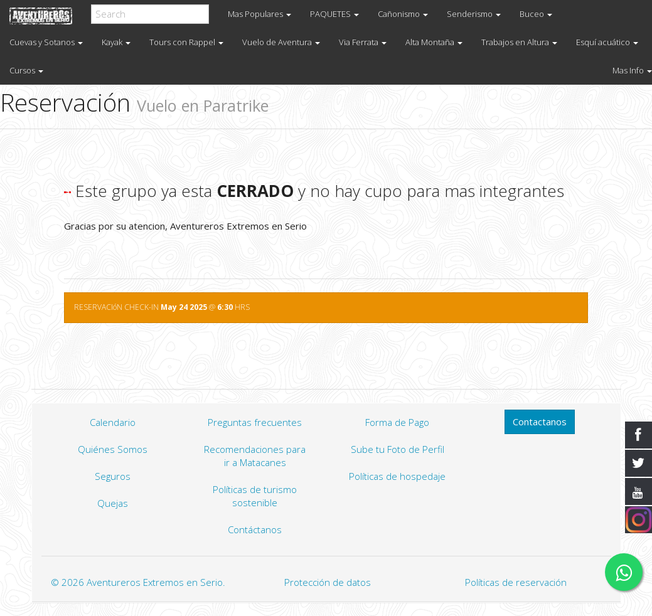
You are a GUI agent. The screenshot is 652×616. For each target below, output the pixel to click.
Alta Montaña (433, 42)
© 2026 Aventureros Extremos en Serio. (138, 582)
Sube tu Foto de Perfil (397, 449)
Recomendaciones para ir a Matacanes (255, 456)
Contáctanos (255, 529)
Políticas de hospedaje (397, 476)
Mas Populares (259, 13)
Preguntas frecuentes (255, 422)
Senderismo (474, 13)
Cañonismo (403, 13)
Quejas (112, 503)
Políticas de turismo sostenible (255, 496)
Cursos (26, 70)
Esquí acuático (607, 42)
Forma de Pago (397, 422)
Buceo (536, 13)
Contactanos (540, 421)
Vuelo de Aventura (281, 42)
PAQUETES (334, 13)
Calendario (113, 422)
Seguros (113, 476)
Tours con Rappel (186, 42)
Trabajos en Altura (519, 42)
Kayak (116, 42)
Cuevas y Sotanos (46, 42)
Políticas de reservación (516, 582)
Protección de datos (327, 582)
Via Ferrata (363, 42)
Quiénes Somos (112, 449)
